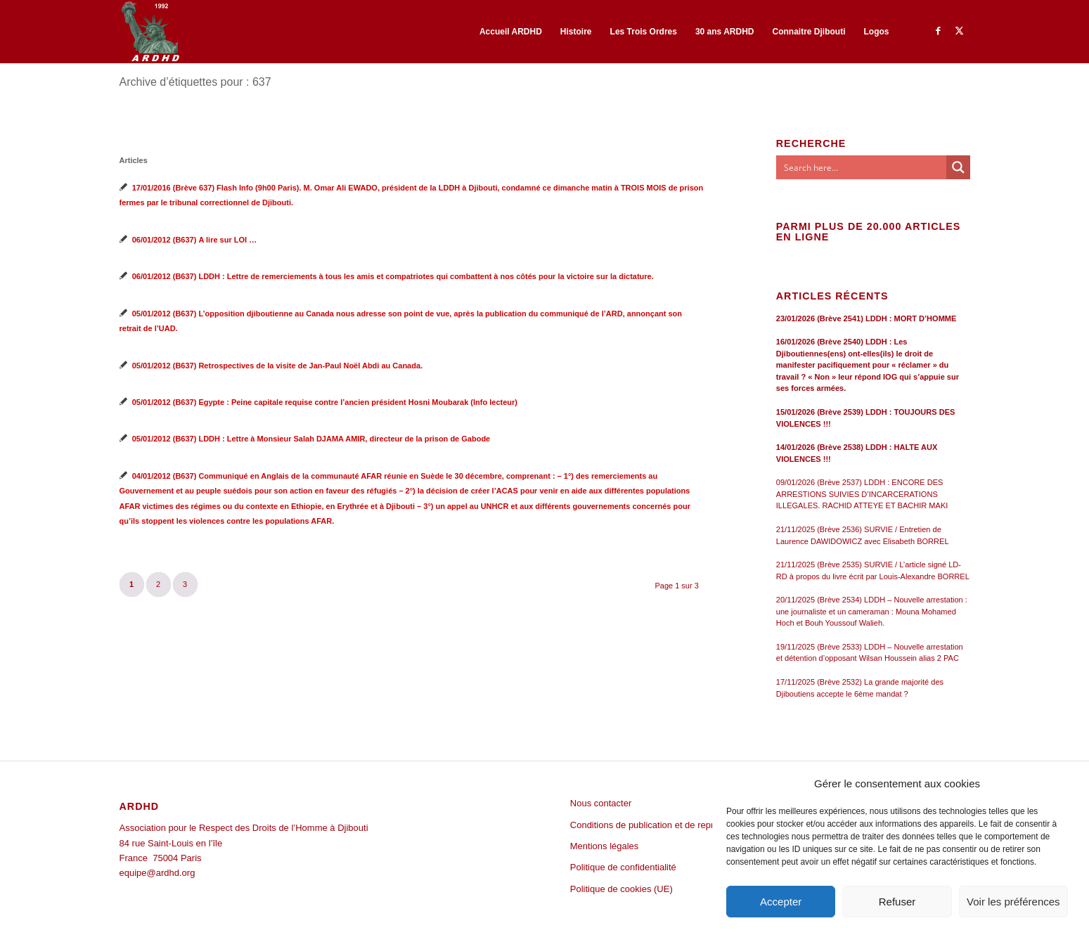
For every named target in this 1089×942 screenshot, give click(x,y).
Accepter (780, 902)
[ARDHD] (150, 32)
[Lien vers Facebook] (938, 30)
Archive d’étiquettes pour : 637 (195, 82)
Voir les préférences (1013, 902)
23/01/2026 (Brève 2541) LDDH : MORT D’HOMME (866, 318)
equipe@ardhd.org (157, 872)
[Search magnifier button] (958, 167)
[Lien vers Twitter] (959, 30)
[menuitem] (510, 32)
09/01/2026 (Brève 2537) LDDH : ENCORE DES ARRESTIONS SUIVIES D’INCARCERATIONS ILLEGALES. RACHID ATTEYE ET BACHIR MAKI (862, 494)
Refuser (897, 902)
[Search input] (862, 167)
